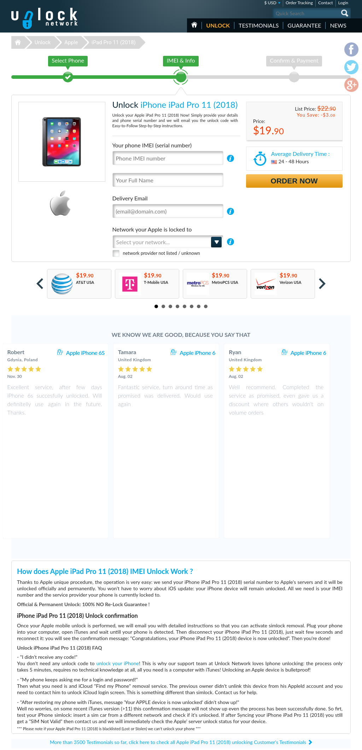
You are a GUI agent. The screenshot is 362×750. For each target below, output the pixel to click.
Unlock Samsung (138, 693)
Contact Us (304, 682)
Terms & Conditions (311, 687)
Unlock (218, 25)
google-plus (345, 741)
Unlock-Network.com (44, 677)
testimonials (259, 25)
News (338, 25)
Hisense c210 (245, 682)
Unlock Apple (135, 688)
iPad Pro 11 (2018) (114, 42)
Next (322, 283)
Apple (71, 42)
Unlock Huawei (137, 682)
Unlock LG (132, 714)
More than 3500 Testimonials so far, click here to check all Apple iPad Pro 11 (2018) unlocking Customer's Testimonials (178, 626)
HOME (194, 25)
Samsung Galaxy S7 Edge (255, 677)
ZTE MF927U (245, 688)
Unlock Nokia (135, 709)
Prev (39, 283)
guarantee (304, 25)
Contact (325, 2)
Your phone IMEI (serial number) (152, 145)
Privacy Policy (306, 692)
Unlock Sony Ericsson (142, 704)
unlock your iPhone (118, 548)
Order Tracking (299, 2)
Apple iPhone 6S (100, 352)
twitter (331, 741)
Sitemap (301, 698)
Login (343, 2)
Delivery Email (130, 198)
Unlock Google (136, 719)
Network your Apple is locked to (152, 229)
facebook (317, 741)
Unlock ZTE (134, 698)
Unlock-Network (44, 18)
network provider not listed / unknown (161, 253)
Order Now (294, 181)
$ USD (270, 2)
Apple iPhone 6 (212, 352)
